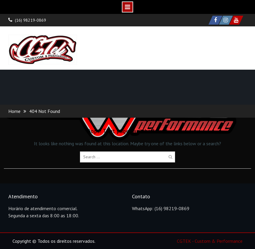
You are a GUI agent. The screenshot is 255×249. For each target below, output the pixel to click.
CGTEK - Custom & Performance (210, 241)
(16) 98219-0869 (30, 20)
